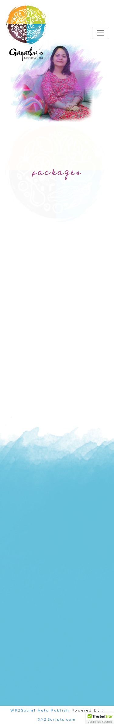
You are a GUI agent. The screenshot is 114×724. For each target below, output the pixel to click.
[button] (100, 718)
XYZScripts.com (57, 719)
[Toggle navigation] (100, 33)
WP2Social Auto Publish (40, 710)
